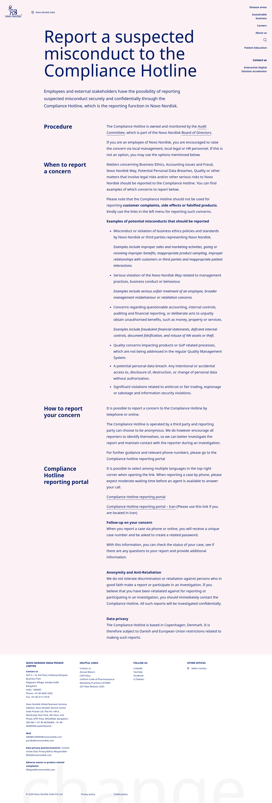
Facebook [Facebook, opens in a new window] (138, 675)
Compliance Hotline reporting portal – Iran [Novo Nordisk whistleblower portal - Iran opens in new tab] (141, 506)
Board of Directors (196, 132)
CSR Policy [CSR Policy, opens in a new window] (85, 675)
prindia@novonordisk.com (40, 740)
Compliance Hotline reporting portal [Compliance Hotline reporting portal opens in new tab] (136, 496)
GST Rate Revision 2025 (92, 686)
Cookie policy (121, 794)
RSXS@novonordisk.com (39, 755)
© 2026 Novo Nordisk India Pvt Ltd (44, 794)
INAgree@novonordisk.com (40, 769)
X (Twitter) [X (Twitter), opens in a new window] (138, 679)
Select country (196, 668)
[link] (265, 40)
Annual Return (87, 671)
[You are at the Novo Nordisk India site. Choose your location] (43, 12)
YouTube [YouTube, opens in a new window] (138, 671)
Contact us (85, 668)
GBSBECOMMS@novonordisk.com (44, 736)
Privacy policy (88, 794)
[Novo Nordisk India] (18, 11)
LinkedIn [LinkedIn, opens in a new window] (138, 668)
